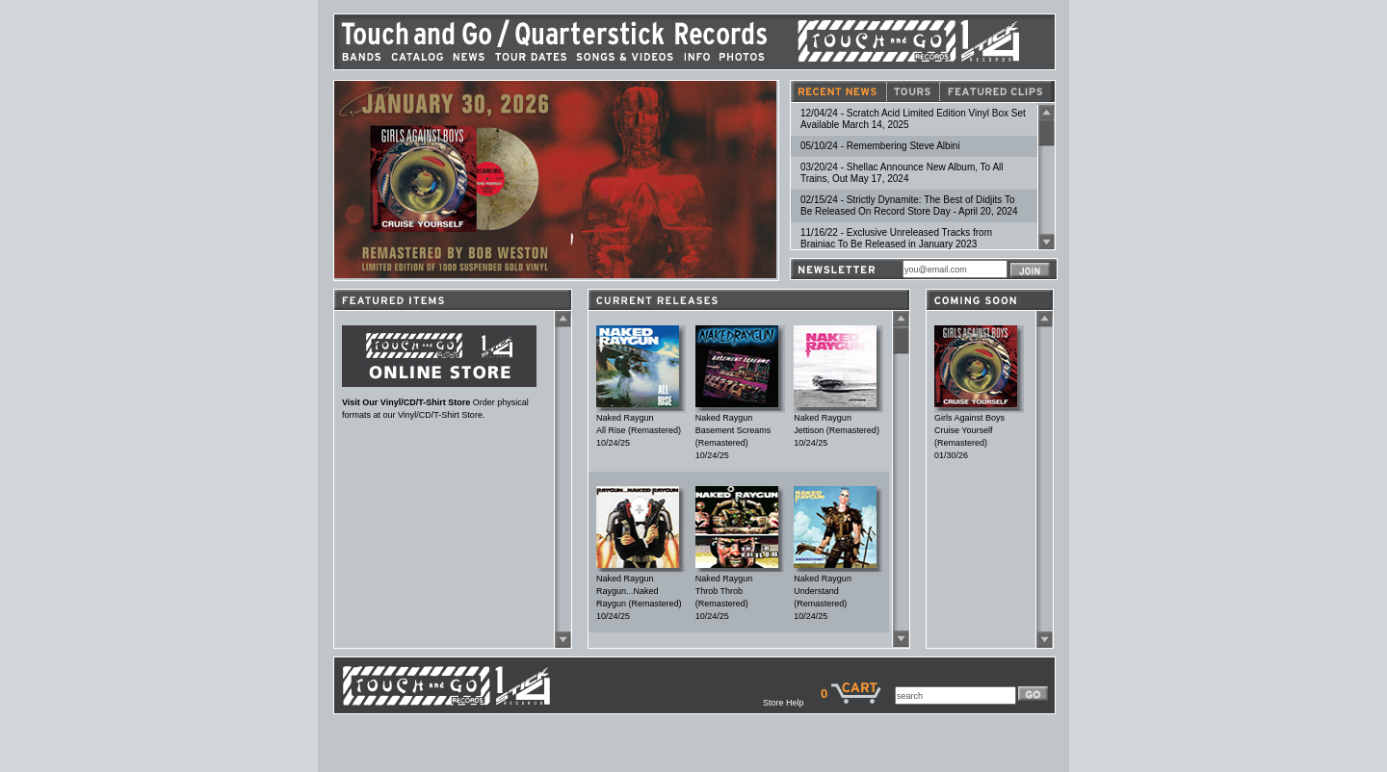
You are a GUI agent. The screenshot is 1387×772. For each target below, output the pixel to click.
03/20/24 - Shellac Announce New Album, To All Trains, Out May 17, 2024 (902, 173)
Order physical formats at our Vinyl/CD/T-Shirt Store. (439, 404)
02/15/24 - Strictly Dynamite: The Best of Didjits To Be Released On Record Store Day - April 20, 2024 (909, 205)
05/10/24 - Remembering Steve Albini (880, 146)
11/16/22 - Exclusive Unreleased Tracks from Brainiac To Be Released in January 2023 (896, 238)
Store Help (792, 703)
